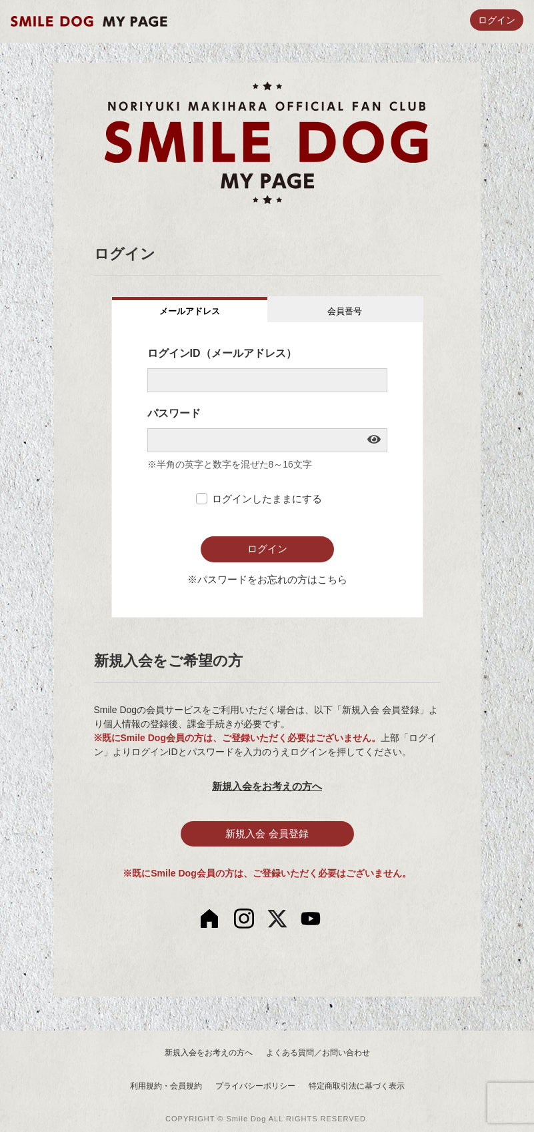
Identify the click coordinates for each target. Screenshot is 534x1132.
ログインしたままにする (267, 498)
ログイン (496, 20)
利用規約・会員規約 (166, 1086)
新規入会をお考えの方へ (267, 786)
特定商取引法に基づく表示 (357, 1086)
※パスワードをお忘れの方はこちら (267, 579)
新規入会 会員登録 (266, 833)
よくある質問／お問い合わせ (318, 1052)
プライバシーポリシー (255, 1086)
